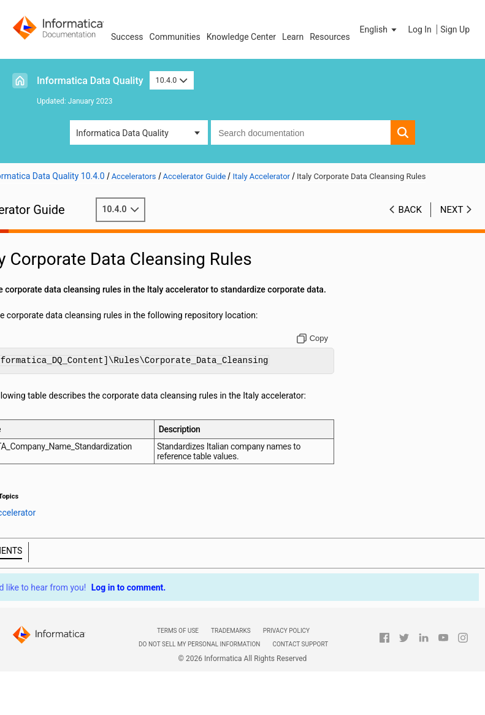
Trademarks (231, 655)
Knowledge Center (241, 37)
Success (127, 37)
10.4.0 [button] (172, 80)
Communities (175, 37)
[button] (379, 29)
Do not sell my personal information (199, 670)
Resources (330, 37)
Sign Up (455, 29)
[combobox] (301, 132)
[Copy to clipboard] (323, 351)
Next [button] (452, 209)
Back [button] (410, 209)
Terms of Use (178, 655)
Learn (293, 37)
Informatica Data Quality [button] (122, 133)
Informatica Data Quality (90, 80)
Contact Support (300, 670)
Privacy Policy (286, 655)
